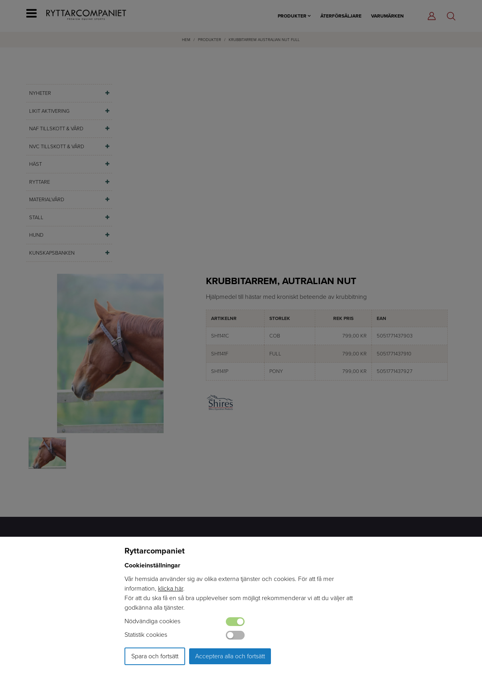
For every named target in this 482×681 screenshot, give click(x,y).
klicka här (170, 588)
